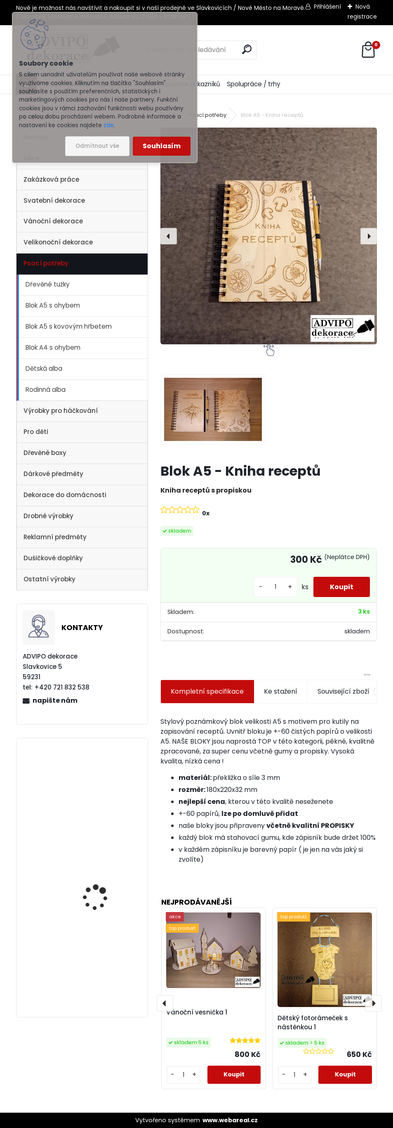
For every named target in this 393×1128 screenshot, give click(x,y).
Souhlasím (162, 146)
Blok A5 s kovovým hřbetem (69, 326)
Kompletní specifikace (207, 691)
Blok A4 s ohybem (53, 347)
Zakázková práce (51, 179)
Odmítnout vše (97, 146)
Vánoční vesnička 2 (98, 848)
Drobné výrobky (48, 516)
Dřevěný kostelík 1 (95, 930)
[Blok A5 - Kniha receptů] (268, 236)
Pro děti (36, 431)
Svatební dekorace (54, 200)
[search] (247, 49)
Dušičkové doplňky (53, 558)
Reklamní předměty (55, 537)
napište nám (55, 700)
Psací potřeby (46, 263)
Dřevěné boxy (45, 452)
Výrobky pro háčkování (61, 410)
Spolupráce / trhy (253, 84)
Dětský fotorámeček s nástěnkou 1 (313, 1023)
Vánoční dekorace (53, 221)
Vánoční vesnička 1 (97, 775)
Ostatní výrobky (49, 579)
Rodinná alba (46, 389)
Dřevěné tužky (48, 284)
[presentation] (168, 236)
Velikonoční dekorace (58, 242)
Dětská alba (44, 368)
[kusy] (275, 587)
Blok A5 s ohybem (53, 305)
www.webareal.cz (230, 1120)
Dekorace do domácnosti (65, 495)
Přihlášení (327, 6)
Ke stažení (280, 691)
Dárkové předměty (53, 473)
